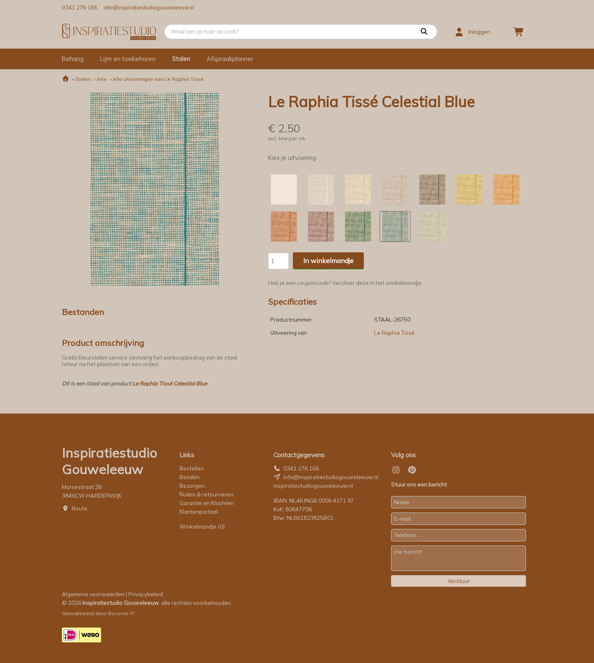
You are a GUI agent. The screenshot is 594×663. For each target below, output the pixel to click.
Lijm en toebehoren (128, 59)
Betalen (189, 477)
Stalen (181, 59)
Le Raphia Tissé (394, 332)
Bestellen (191, 468)
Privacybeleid (145, 594)
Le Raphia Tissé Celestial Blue (169, 383)
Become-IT (121, 613)
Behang (73, 59)
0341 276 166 (79, 7)
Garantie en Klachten (207, 503)
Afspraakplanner (230, 59)
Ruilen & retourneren (206, 494)
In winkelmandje (328, 260)
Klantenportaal (198, 511)
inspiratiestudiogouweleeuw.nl (313, 485)
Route (79, 508)
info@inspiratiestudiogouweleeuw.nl (149, 7)
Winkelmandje (202, 526)
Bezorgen (192, 485)
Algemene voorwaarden (93, 594)
